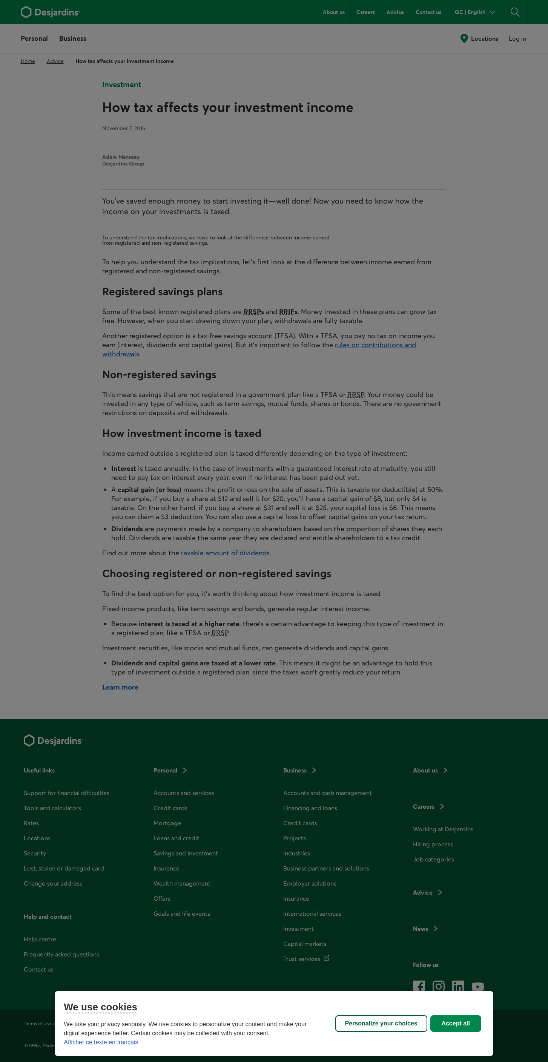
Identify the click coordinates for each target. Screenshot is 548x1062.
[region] (274, 1023)
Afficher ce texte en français (101, 1042)
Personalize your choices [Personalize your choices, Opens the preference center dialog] (381, 1023)
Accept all (455, 1023)
